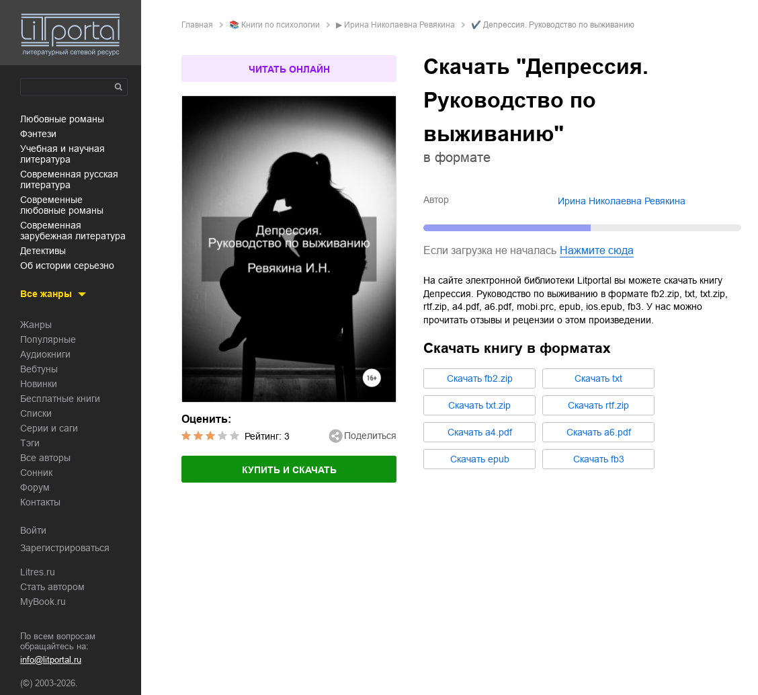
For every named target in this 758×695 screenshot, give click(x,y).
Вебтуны (39, 369)
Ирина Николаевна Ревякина (399, 25)
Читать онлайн (289, 69)
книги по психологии (280, 25)
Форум (35, 487)
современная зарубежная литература (73, 230)
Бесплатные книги (60, 398)
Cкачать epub (479, 459)
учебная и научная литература (62, 154)
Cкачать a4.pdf (480, 432)
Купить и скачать (289, 469)
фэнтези (38, 133)
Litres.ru (37, 572)
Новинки (38, 383)
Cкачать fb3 (598, 459)
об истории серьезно (67, 265)
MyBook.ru (43, 601)
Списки (36, 413)
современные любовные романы (61, 205)
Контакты (40, 502)
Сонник (36, 472)
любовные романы (62, 119)
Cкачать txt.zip (479, 405)
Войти (33, 530)
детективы (43, 250)
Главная (197, 25)
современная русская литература (69, 179)
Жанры (36, 324)
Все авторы (45, 457)
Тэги (30, 443)
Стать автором (52, 586)
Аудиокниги (45, 354)
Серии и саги (49, 428)
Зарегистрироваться (65, 547)
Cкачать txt (598, 378)
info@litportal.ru (50, 660)
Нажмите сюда (597, 250)
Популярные (48, 339)
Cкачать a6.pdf (598, 432)
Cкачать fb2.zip (480, 378)
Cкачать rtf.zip (598, 405)
